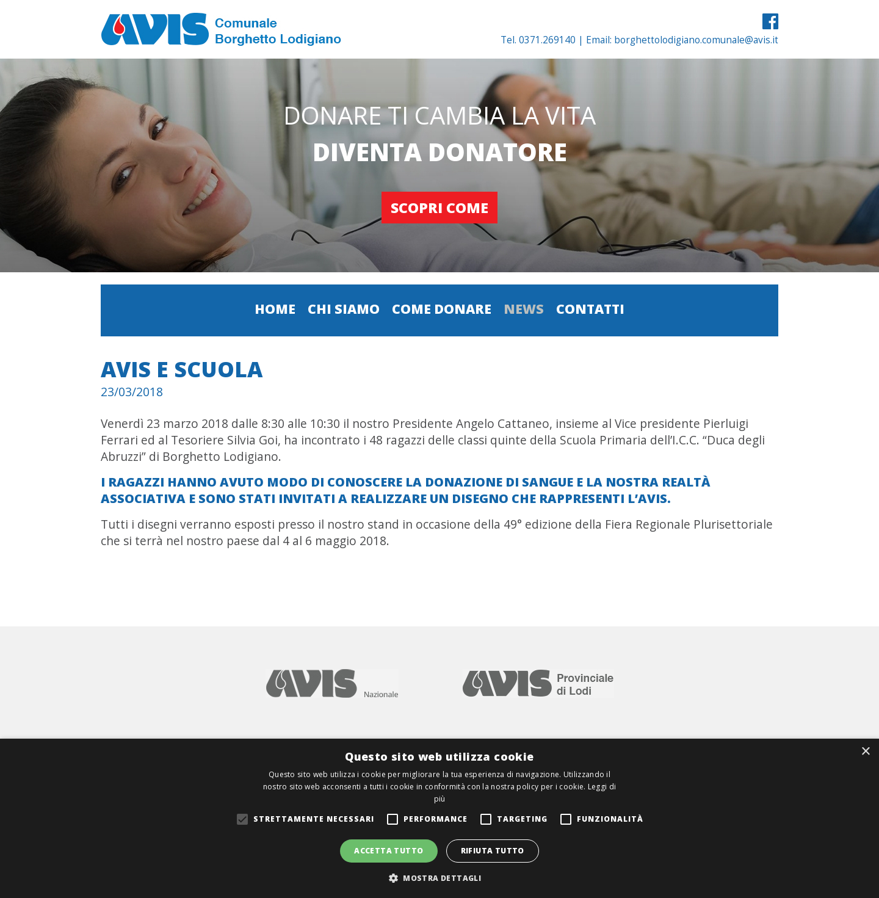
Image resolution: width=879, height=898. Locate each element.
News (524, 308)
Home (275, 308)
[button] (439, 877)
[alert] (439, 818)
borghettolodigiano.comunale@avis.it (696, 40)
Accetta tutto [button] (388, 850)
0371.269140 (547, 40)
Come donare (441, 308)
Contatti (590, 308)
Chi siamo (344, 308)
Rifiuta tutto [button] (492, 850)
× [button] (865, 751)
